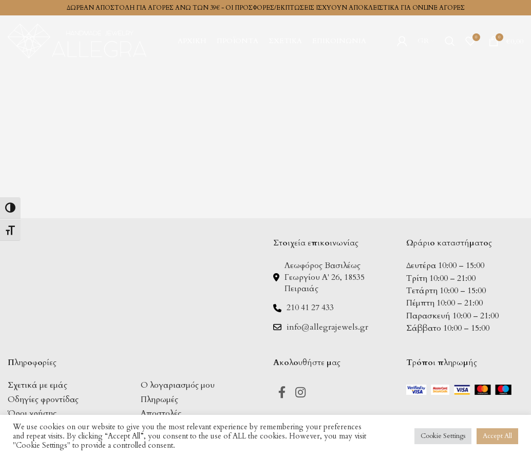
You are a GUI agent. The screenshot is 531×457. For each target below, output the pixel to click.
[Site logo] (77, 40)
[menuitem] (426, 41)
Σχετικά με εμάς (37, 385)
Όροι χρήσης (32, 413)
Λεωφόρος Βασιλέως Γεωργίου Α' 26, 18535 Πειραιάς (325, 277)
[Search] (450, 41)
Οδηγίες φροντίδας (43, 399)
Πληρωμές (159, 399)
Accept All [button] (497, 436)
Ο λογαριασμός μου (178, 385)
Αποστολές (161, 413)
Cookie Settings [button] (443, 436)
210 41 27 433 (310, 307)
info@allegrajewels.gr (327, 327)
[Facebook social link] (282, 393)
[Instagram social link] (301, 393)
